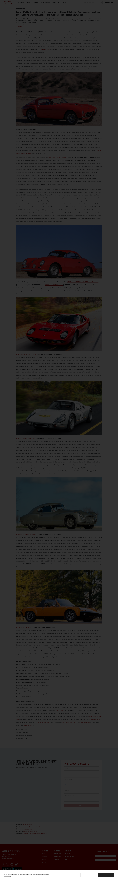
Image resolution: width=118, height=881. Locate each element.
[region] (59, 875)
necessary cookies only (88, 875)
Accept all (106, 875)
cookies (9, 874)
